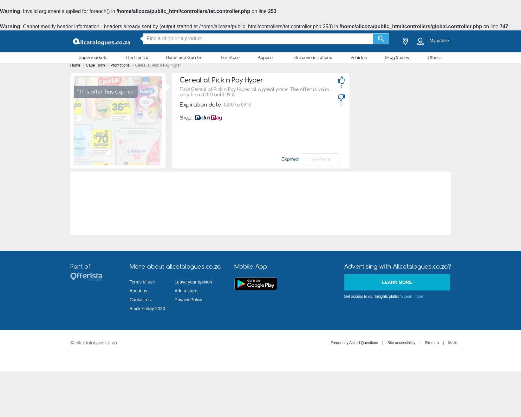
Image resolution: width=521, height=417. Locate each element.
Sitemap (432, 343)
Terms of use (142, 281)
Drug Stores (397, 57)
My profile (439, 40)
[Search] (381, 38)
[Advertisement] (260, 203)
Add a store (186, 290)
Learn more (397, 282)
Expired (290, 159)
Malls (452, 343)
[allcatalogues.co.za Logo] (102, 41)
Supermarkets (93, 57)
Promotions (120, 65)
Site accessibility (401, 343)
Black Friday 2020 (147, 308)
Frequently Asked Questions (354, 343)
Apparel (266, 57)
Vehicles (358, 57)
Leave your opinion (193, 281)
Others (434, 57)
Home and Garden (184, 57)
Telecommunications (312, 57)
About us (138, 290)
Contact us (140, 299)
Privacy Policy (188, 299)
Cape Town (96, 65)
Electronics (137, 57)
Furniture (230, 57)
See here (321, 159)
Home (75, 65)
